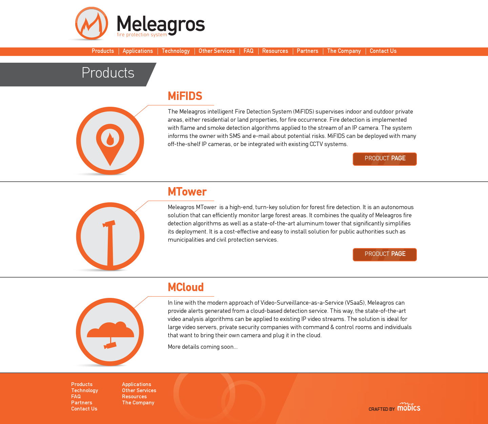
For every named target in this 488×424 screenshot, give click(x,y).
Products (103, 51)
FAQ (248, 51)
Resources (275, 51)
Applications (138, 51)
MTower (187, 193)
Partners (307, 51)
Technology (176, 51)
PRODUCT (385, 159)
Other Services (217, 51)
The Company (344, 51)
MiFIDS (185, 97)
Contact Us (383, 51)
